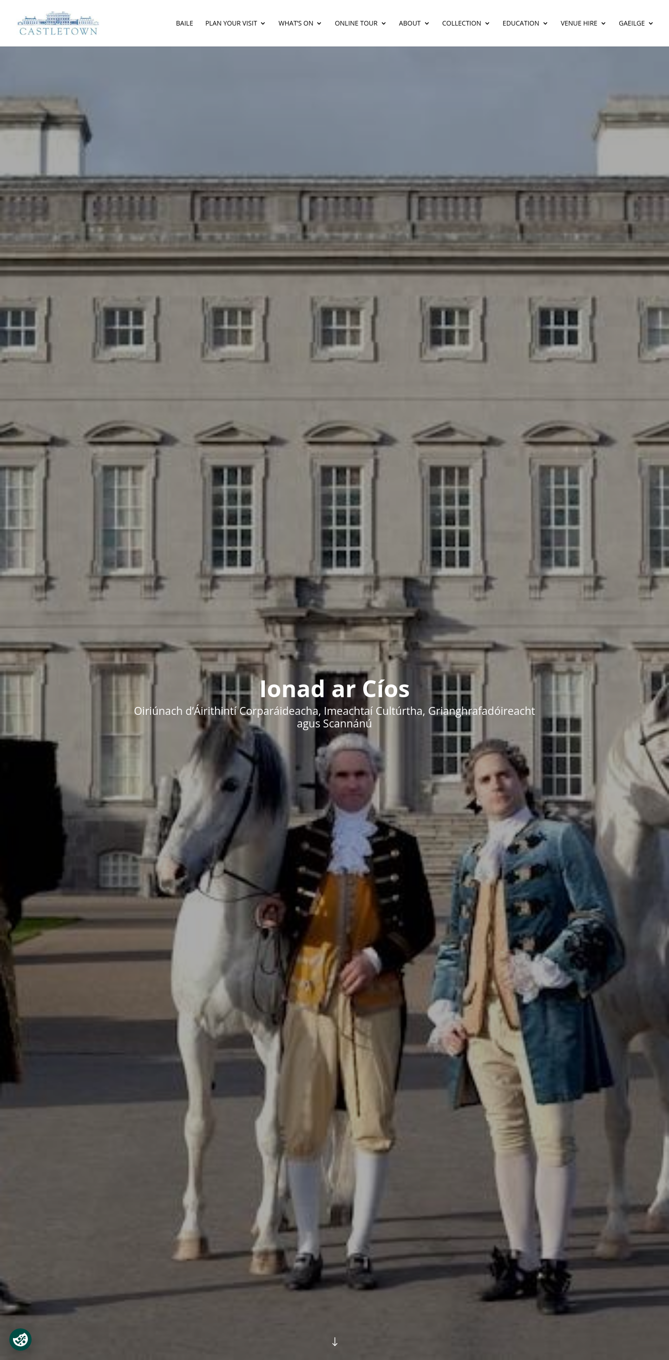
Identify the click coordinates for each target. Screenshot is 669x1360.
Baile (184, 23)
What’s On (296, 23)
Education (521, 23)
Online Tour (356, 23)
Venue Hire (579, 23)
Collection (461, 23)
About (410, 23)
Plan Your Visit (231, 23)
